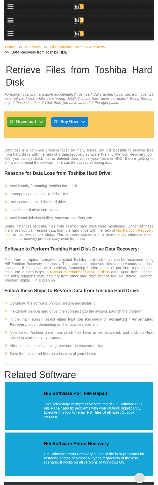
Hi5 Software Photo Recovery (76, 430)
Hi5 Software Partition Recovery (77, 33)
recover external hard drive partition (80, 258)
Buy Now (70, 109)
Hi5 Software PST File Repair (75, 380)
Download (26, 109)
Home (10, 33)
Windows (33, 33)
